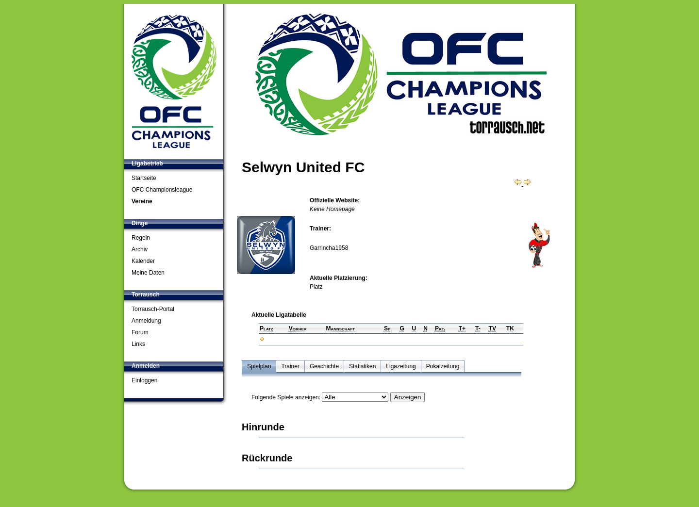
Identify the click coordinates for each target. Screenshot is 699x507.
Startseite (144, 178)
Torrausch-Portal (153, 309)
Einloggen (144, 380)
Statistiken (362, 366)
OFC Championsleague (162, 189)
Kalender (143, 261)
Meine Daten (148, 272)
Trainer (290, 366)
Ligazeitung (401, 366)
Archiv (140, 249)
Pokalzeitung (443, 366)
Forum (140, 332)
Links (138, 344)
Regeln (141, 237)
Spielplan (259, 366)
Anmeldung (146, 320)
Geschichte (324, 366)
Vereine (142, 201)
